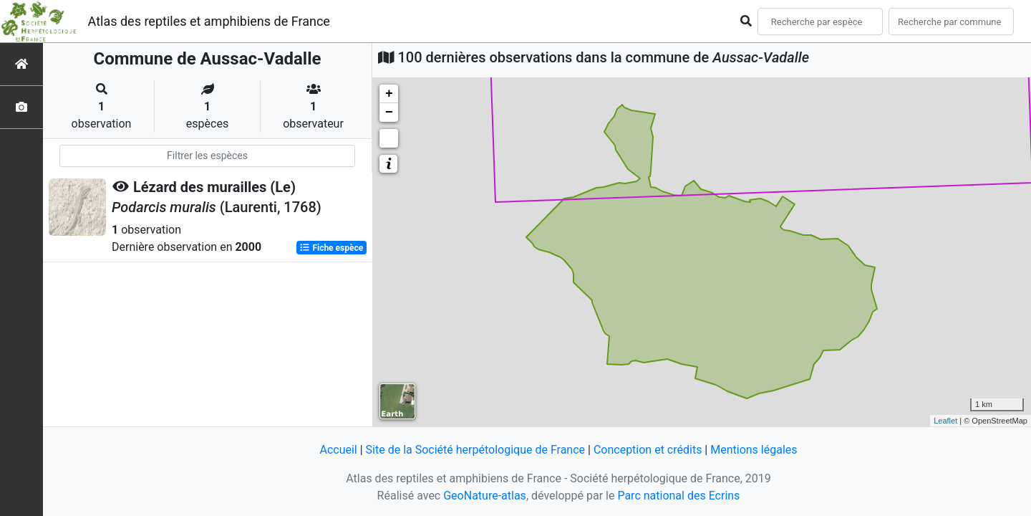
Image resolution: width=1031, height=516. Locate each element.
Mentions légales (753, 450)
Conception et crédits (648, 450)
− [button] (389, 112)
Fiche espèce (331, 248)
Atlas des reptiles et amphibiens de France (209, 21)
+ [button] (389, 93)
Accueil (338, 450)
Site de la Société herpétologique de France (475, 450)
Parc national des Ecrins (678, 495)
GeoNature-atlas (484, 495)
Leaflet (945, 420)
